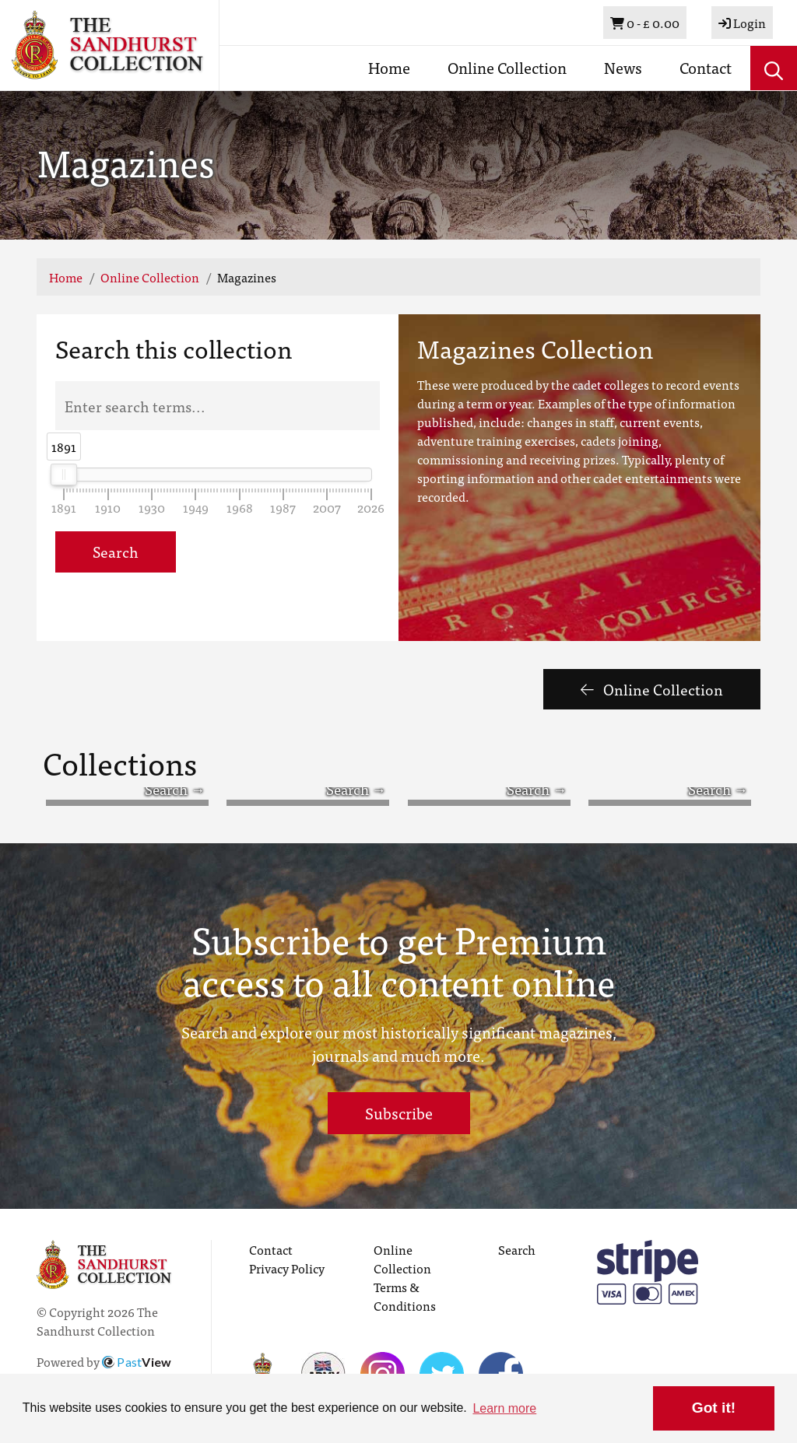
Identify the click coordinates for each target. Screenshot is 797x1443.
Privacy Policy (287, 1268)
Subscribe (399, 1113)
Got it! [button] (714, 1407)
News (623, 67)
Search (116, 551)
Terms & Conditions (405, 1296)
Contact (705, 67)
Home (389, 67)
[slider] (64, 474)
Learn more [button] (504, 1408)
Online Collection (507, 67)
